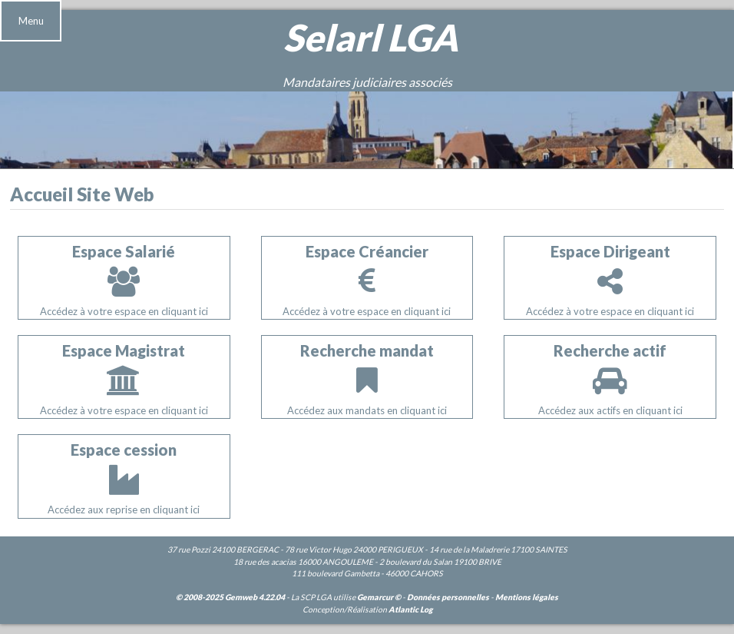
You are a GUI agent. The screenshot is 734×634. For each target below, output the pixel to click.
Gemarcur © (379, 597)
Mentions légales (526, 597)
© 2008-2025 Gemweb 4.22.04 (230, 597)
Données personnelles (448, 597)
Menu (31, 21)
